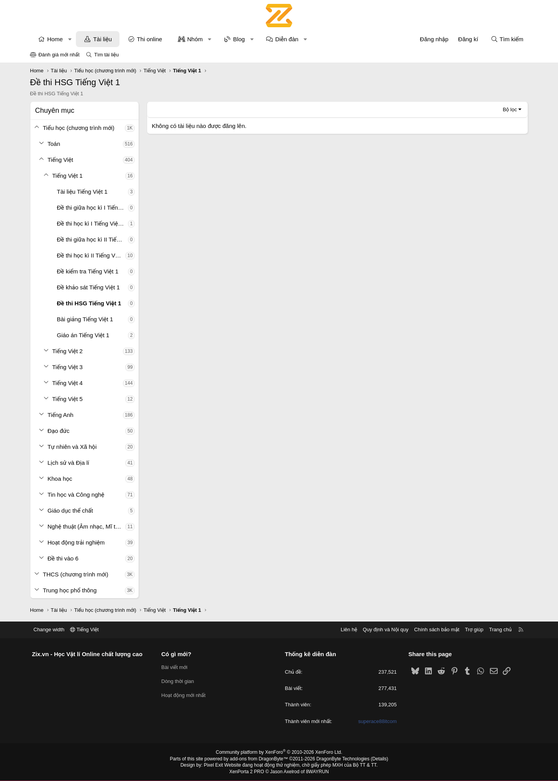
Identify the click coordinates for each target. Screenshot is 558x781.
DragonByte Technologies (343, 759)
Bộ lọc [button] (510, 109)
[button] (70, 39)
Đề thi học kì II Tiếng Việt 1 (91, 255)
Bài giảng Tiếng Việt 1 (85, 319)
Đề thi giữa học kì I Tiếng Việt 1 (92, 207)
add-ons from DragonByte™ (259, 759)
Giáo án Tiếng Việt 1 (83, 335)
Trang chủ (500, 629)
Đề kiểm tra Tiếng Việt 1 (87, 271)
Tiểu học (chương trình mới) (78, 127)
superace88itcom (377, 721)
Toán (53, 143)
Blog (239, 39)
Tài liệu (102, 39)
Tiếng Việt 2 (67, 351)
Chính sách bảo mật (436, 629)
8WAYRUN (317, 771)
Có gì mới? (176, 654)
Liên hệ (348, 629)
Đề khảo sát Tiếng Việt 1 (88, 287)
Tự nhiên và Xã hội (72, 446)
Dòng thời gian (177, 681)
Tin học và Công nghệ (75, 494)
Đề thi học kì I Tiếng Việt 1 (91, 223)
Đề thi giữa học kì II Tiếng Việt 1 (92, 239)
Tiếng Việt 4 (67, 383)
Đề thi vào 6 (63, 558)
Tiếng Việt (60, 159)
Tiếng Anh (60, 415)
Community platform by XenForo (279, 752)
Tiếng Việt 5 (67, 399)
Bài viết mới (174, 667)
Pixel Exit (213, 765)
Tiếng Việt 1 (67, 175)
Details (379, 759)
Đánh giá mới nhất (59, 55)
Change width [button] (49, 629)
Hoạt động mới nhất (183, 695)
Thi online (149, 39)
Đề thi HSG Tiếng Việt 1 (89, 303)
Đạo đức (58, 430)
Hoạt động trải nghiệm (76, 542)
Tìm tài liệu (106, 55)
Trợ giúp (474, 629)
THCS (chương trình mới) (75, 574)
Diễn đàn (286, 39)
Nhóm (195, 39)
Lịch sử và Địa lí (68, 462)
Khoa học (59, 478)
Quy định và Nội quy (386, 629)
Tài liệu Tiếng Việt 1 (82, 191)
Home (55, 39)
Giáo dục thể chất (70, 510)
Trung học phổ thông (70, 590)
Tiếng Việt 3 (67, 367)
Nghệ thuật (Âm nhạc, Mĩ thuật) (86, 526)
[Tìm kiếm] (507, 39)
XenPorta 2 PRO (246, 771)
